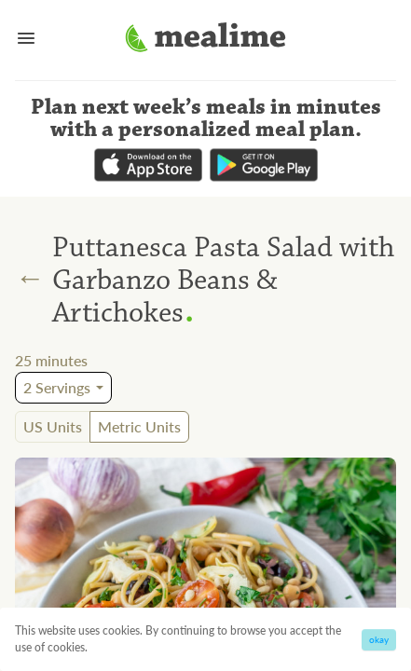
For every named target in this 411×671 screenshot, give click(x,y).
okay (379, 639)
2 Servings (56, 387)
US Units (52, 426)
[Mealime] (205, 40)
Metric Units (139, 426)
